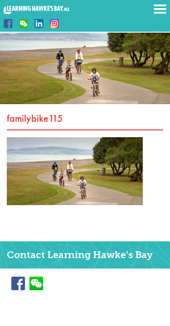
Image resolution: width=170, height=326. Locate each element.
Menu (160, 9)
